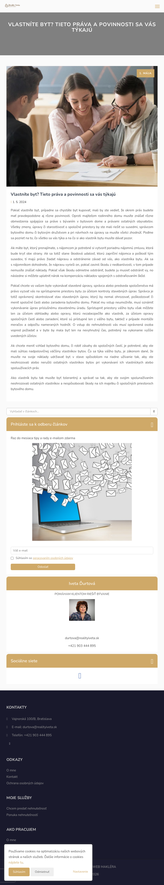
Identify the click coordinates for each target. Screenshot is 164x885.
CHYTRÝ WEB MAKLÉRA (97, 867)
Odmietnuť (42, 872)
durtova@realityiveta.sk (40, 727)
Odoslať (43, 567)
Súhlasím (19, 872)
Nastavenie (80, 872)
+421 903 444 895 (38, 735)
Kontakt (12, 777)
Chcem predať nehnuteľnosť (26, 808)
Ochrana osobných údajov (25, 783)
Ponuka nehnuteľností (22, 815)
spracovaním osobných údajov (53, 558)
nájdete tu (16, 862)
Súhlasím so (24, 558)
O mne (11, 770)
